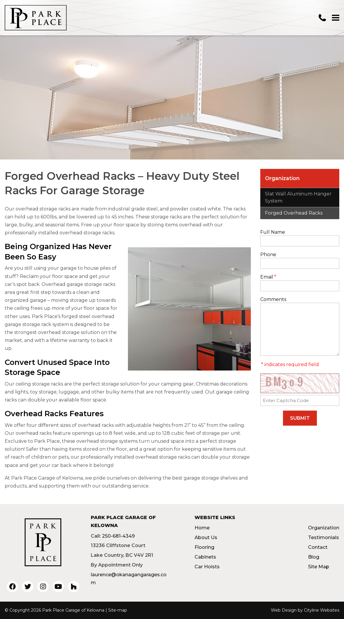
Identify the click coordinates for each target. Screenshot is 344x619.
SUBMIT (300, 418)
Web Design (284, 610)
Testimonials (323, 537)
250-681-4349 (118, 536)
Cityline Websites (321, 610)
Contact (317, 547)
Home (202, 528)
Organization (282, 178)
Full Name (272, 232)
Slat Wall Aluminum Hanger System (298, 197)
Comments (273, 299)
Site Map (318, 566)
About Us (206, 537)
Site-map (117, 610)
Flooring (204, 547)
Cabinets (205, 557)
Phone (268, 254)
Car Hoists (207, 566)
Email (268, 277)
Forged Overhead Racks (293, 213)
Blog (313, 557)
